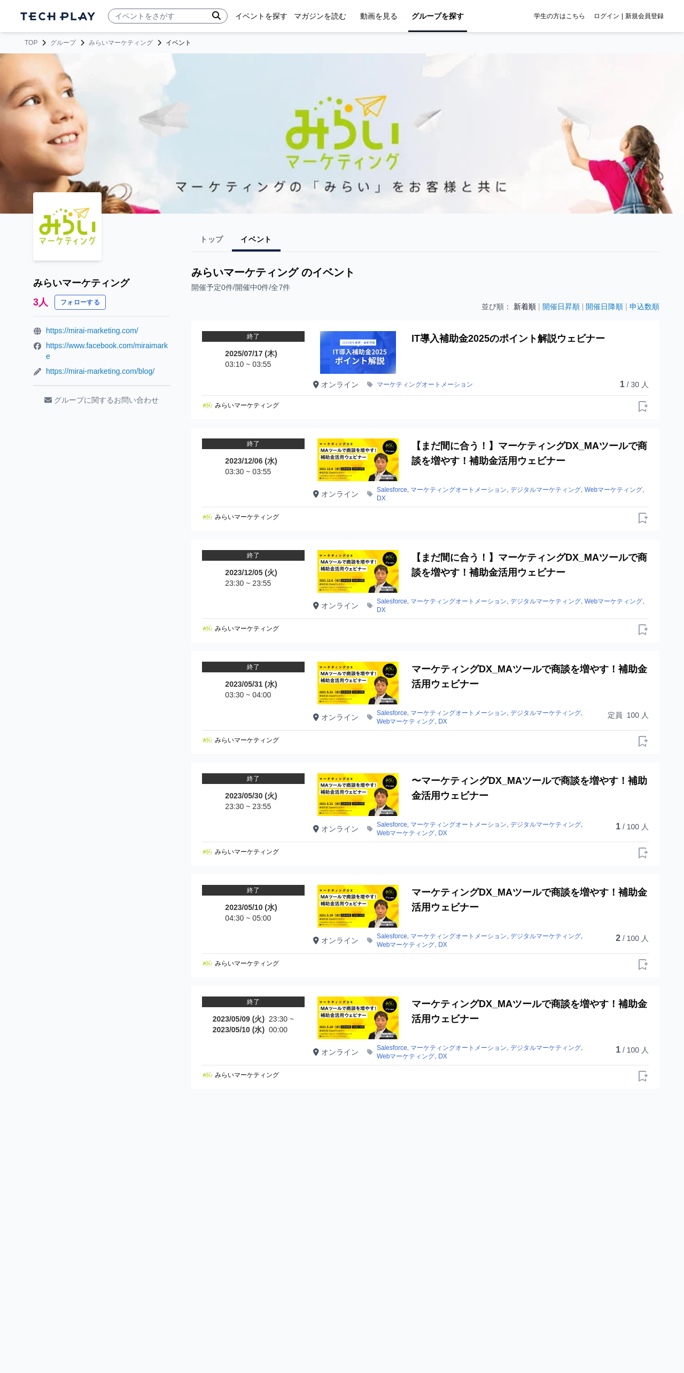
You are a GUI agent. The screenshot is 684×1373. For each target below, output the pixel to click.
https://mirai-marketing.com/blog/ (100, 371)
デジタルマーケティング (545, 489)
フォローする (80, 302)
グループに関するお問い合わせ (101, 400)
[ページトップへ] (57, 16)
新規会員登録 (644, 16)
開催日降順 (604, 306)
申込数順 (644, 306)
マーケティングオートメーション (425, 384)
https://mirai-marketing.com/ (92, 330)
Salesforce (392, 489)
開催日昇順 (561, 306)
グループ (63, 42)
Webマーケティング (613, 489)
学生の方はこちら (559, 16)
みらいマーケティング (121, 42)
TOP (31, 42)
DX (381, 498)
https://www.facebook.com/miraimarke (107, 350)
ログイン (606, 16)
